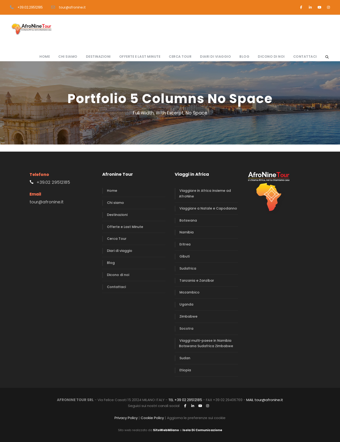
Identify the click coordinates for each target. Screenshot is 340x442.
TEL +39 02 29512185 (185, 399)
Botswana (188, 220)
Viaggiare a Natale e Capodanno (208, 208)
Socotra (186, 328)
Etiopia (185, 370)
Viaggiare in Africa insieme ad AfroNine (205, 193)
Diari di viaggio (215, 56)
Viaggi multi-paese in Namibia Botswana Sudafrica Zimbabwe (206, 343)
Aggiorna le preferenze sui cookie (196, 417)
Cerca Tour (180, 56)
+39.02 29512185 (53, 182)
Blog (244, 56)
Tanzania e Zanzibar (196, 280)
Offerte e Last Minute (140, 56)
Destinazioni (98, 56)
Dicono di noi (271, 56)
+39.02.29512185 (30, 7)
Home (44, 56)
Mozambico (189, 292)
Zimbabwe (188, 316)
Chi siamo (67, 56)
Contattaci (305, 56)
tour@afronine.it (72, 7)
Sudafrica (187, 268)
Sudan (184, 358)
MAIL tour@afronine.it (264, 399)
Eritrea (185, 244)
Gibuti (184, 256)
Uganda (186, 304)
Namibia (186, 232)
